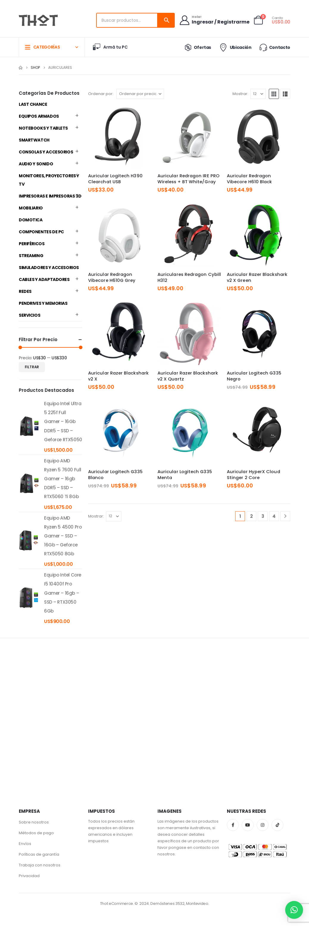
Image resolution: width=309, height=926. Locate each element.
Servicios (29, 315)
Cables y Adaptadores (44, 279)
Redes (25, 291)
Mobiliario (31, 208)
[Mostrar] (258, 94)
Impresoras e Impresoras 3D (50, 196)
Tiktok (277, 825)
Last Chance (33, 104)
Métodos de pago (36, 833)
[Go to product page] (120, 136)
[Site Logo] (38, 20)
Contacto (274, 47)
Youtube (248, 825)
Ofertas (196, 47)
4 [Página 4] (274, 516)
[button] (274, 94)
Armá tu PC (110, 47)
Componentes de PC (41, 232)
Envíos (25, 843)
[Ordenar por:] (140, 94)
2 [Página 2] (251, 516)
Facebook (233, 825)
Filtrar (32, 366)
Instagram (263, 825)
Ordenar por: (100, 94)
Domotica (31, 220)
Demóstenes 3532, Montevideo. (179, 903)
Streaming (31, 256)
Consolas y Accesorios (46, 152)
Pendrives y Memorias (43, 303)
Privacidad (29, 876)
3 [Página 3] (262, 516)
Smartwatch (34, 140)
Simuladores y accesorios (49, 268)
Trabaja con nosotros (39, 865)
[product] (29, 426)
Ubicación (234, 47)
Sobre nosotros (34, 822)
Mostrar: (240, 94)
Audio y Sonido (36, 164)
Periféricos (31, 244)
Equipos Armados (39, 116)
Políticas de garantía (39, 854)
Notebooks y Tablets (43, 128)
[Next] (285, 516)
